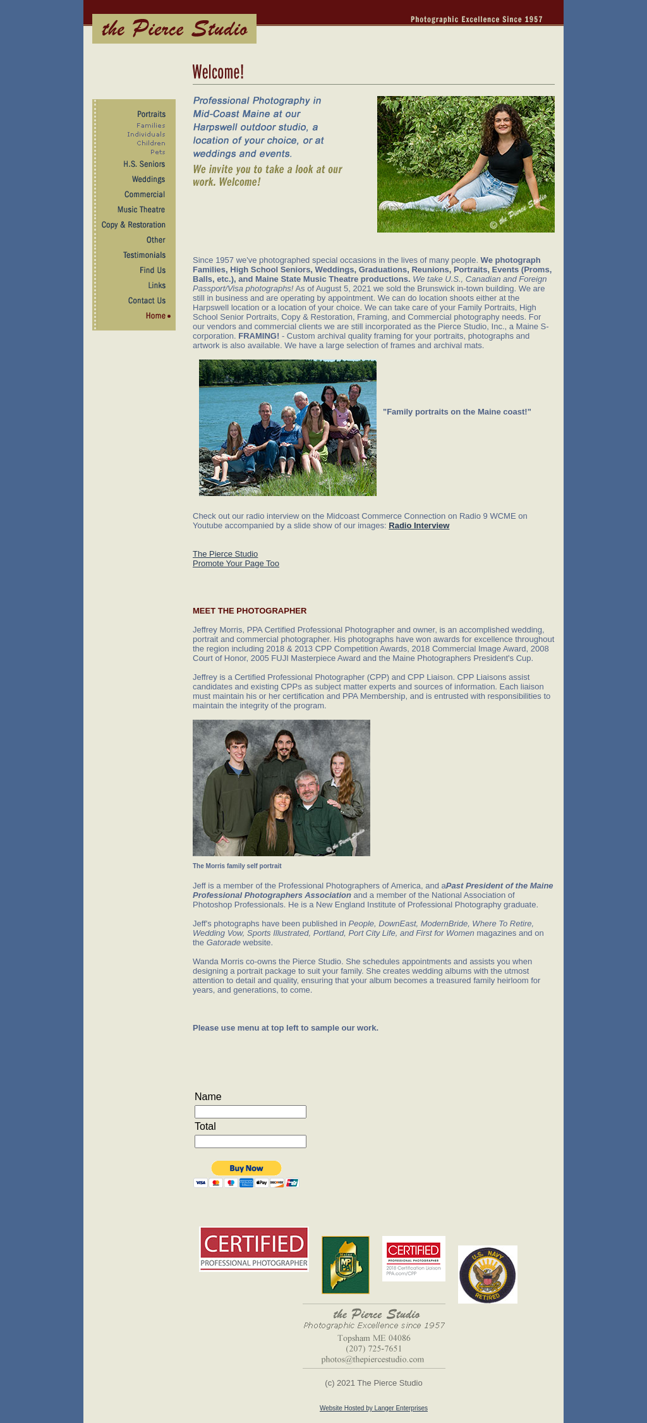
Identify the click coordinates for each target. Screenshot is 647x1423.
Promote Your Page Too (236, 563)
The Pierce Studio (225, 554)
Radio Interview (419, 525)
